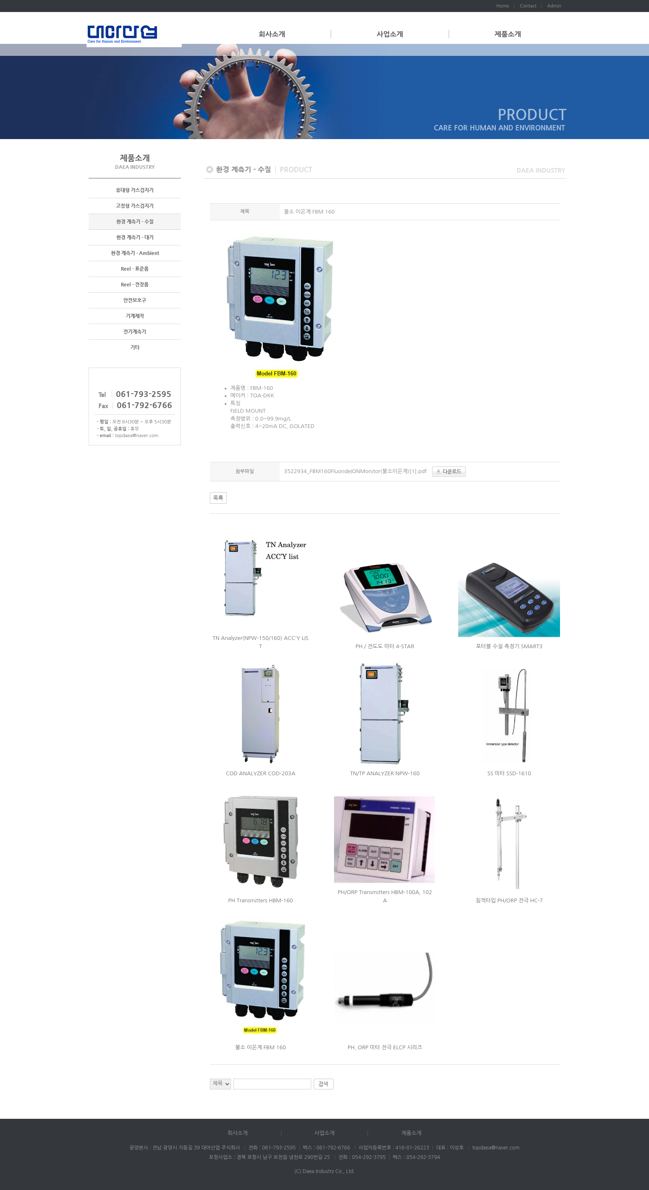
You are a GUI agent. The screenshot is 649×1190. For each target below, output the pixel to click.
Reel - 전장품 (135, 285)
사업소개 (390, 34)
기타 (134, 348)
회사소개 (272, 34)
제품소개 (508, 34)
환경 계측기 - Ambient (135, 253)
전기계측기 (134, 332)
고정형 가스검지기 (135, 206)
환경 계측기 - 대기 (135, 237)
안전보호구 (134, 300)
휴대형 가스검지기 (135, 190)
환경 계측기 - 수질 (135, 222)
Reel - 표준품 (135, 269)
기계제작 (135, 316)
